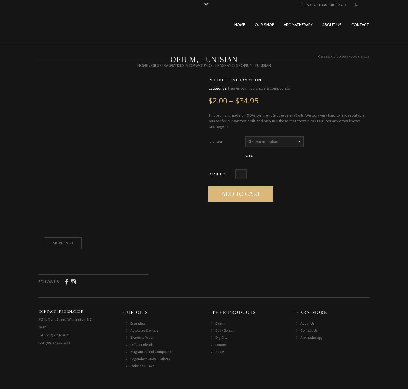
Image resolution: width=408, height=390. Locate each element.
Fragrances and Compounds (151, 352)
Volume (216, 141)
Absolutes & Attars (144, 331)
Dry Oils (221, 338)
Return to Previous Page (345, 56)
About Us (332, 24)
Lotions (220, 345)
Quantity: (217, 174)
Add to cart (240, 193)
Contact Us (308, 331)
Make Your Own (142, 366)
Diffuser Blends (141, 345)
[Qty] (241, 174)
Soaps (219, 352)
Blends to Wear (142, 338)
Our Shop (264, 24)
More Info (63, 243)
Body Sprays (224, 331)
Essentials (137, 324)
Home (239, 24)
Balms (220, 324)
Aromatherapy (298, 24)
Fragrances (226, 65)
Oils (155, 65)
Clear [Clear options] (249, 155)
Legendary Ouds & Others (150, 359)
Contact (360, 24)
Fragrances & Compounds (187, 65)
